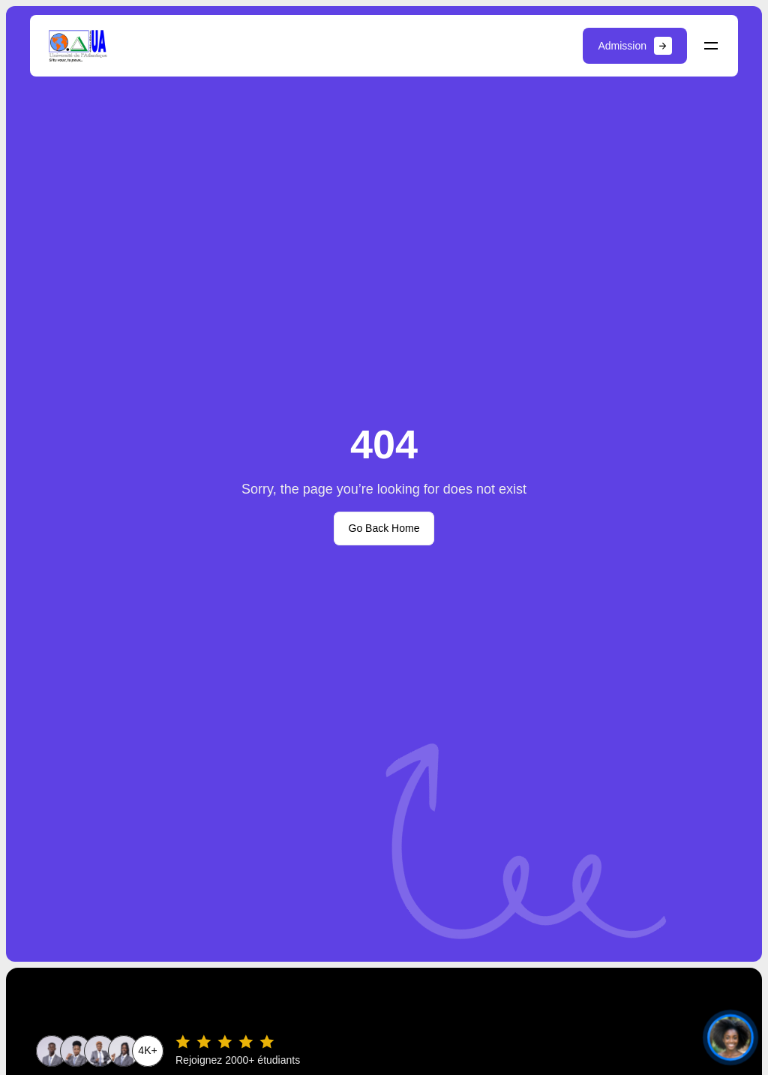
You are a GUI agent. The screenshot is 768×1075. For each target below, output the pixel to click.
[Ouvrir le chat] (730, 1037)
